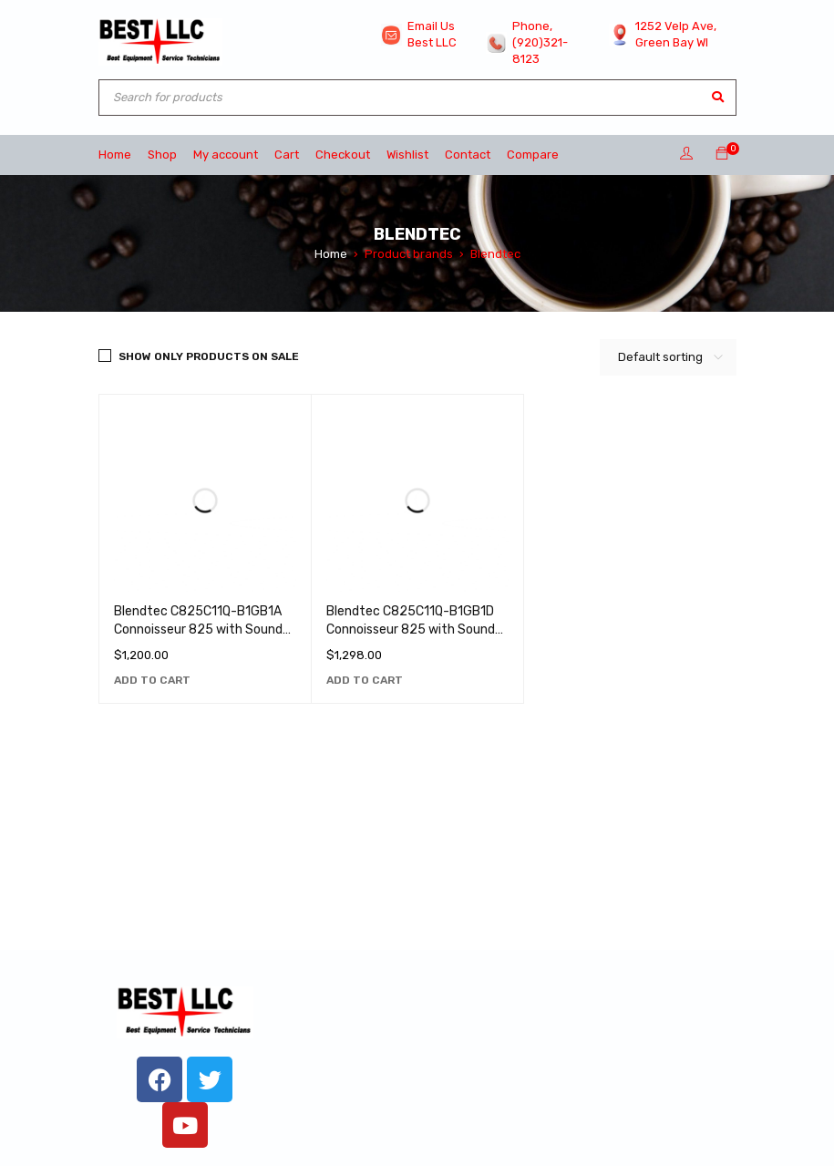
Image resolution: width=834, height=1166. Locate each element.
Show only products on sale (208, 356)
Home (330, 254)
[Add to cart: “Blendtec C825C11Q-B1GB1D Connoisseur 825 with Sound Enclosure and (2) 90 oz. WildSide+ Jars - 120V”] (364, 680)
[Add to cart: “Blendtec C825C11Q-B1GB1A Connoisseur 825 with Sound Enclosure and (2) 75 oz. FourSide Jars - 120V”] (152, 680)
